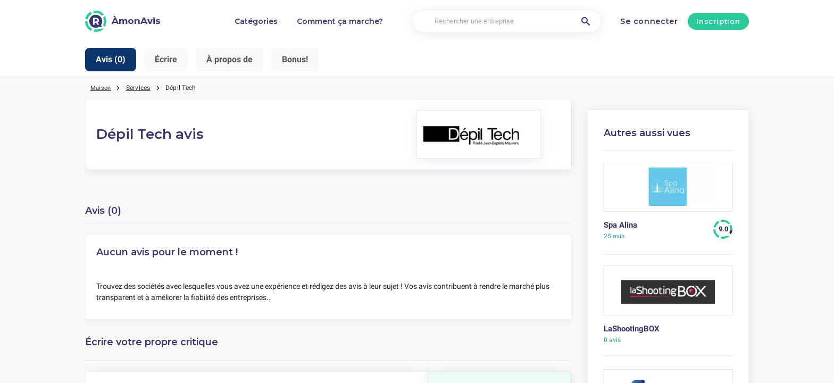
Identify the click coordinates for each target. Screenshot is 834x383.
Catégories (256, 21)
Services (140, 87)
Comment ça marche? (340, 21)
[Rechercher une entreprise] (507, 21)
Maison (101, 87)
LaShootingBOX (632, 329)
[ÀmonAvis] (123, 21)
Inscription (718, 21)
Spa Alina (620, 225)
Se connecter (649, 21)
